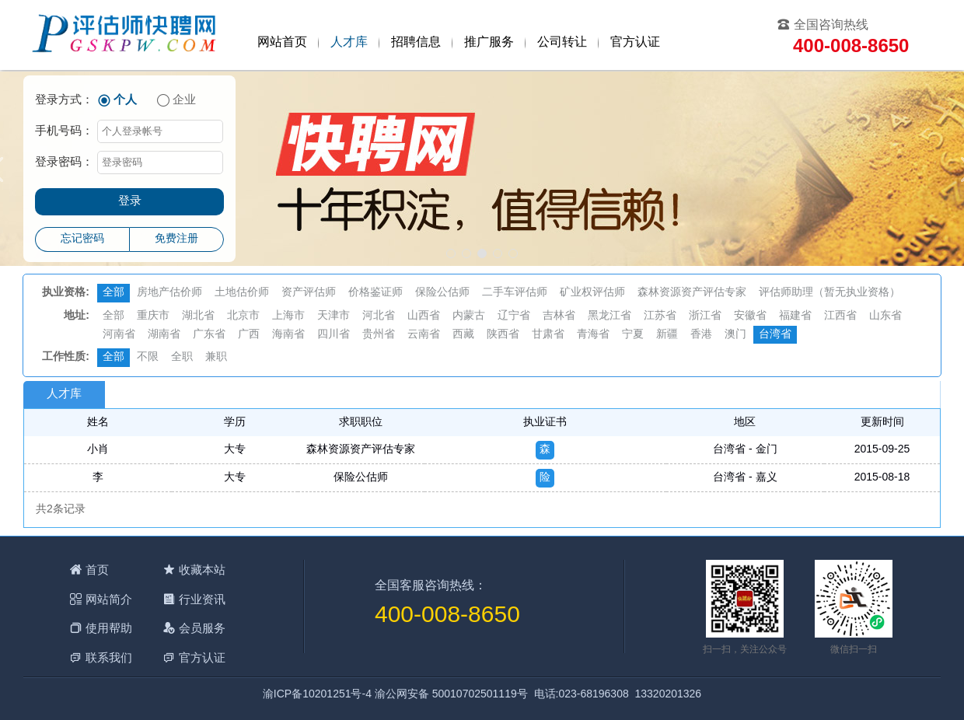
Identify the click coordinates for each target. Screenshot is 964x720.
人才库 (349, 42)
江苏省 (660, 316)
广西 (249, 335)
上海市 (288, 316)
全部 (113, 293)
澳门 (735, 335)
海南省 (288, 335)
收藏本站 (202, 569)
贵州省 (378, 335)
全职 (182, 357)
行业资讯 (202, 599)
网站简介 (109, 599)
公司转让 (562, 42)
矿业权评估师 (592, 293)
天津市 (333, 316)
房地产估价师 (169, 293)
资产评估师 (308, 293)
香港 (701, 335)
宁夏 (633, 335)
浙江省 (705, 316)
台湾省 (775, 335)
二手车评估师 (514, 293)
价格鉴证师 (375, 293)
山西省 (423, 316)
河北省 (378, 316)
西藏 (463, 335)
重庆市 (153, 316)
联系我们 (109, 657)
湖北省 (198, 316)
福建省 (795, 316)
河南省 (119, 335)
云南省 (423, 335)
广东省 (209, 335)
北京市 (243, 316)
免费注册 (176, 239)
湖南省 (164, 335)
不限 (148, 357)
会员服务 (202, 628)
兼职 (216, 357)
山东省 (885, 316)
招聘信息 (416, 42)
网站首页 (282, 42)
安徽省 (750, 316)
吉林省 (559, 316)
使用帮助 (109, 628)
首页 (97, 569)
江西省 (840, 316)
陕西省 (503, 335)
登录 (129, 201)
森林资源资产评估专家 (691, 293)
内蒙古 (468, 316)
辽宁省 (514, 316)
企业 (184, 100)
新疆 (667, 335)
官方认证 (635, 42)
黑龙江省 (609, 316)
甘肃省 (548, 335)
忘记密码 (82, 239)
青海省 (593, 335)
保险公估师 (442, 293)
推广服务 (489, 42)
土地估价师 (242, 293)
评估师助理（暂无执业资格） (829, 293)
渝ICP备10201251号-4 (317, 695)
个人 (125, 100)
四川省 (333, 335)
